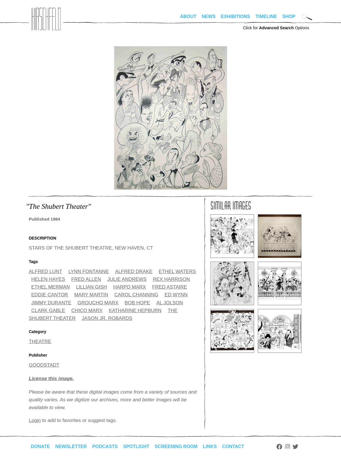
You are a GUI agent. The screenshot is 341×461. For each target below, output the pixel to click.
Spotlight (136, 446)
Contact (233, 446)
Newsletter (71, 446)
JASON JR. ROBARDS (107, 318)
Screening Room (176, 446)
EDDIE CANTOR (49, 294)
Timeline (266, 16)
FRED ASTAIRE (169, 287)
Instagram (287, 447)
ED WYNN (176, 294)
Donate (40, 446)
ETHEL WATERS (177, 271)
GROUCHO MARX (97, 303)
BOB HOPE (137, 303)
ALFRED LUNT (45, 271)
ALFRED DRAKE (133, 271)
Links (210, 446)
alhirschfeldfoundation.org (46, 19)
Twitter (295, 447)
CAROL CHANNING (136, 294)
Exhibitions (235, 16)
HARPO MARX (129, 287)
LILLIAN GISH (91, 287)
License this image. (51, 378)
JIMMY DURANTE (51, 303)
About (188, 16)
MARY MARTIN (91, 294)
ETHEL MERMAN (50, 287)
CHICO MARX (87, 310)
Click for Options (276, 28)
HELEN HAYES (48, 279)
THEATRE (40, 341)
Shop (288, 16)
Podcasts (105, 446)
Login (35, 420)
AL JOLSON (169, 303)
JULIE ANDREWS (127, 279)
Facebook (279, 447)
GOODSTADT (44, 365)
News (208, 16)
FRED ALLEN (86, 279)
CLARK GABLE (48, 310)
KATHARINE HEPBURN (135, 310)
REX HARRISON (171, 279)
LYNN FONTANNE (88, 271)
